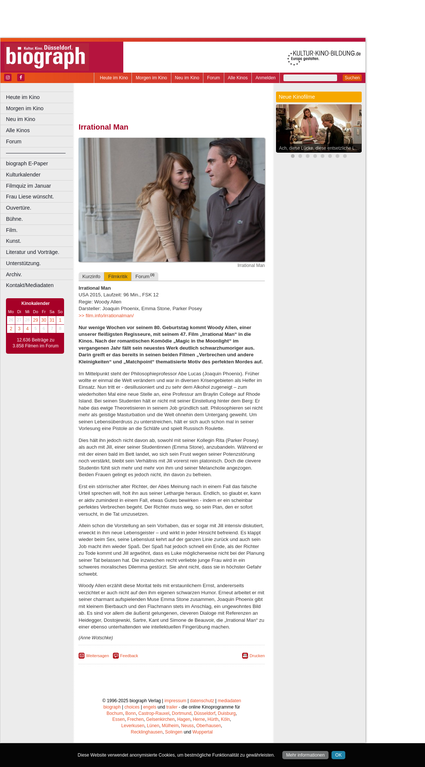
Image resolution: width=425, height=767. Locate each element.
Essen (118, 719)
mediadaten (229, 700)
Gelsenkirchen (160, 719)
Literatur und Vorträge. (32, 252)
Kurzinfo (91, 276)
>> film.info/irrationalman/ (106, 315)
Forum (213, 77)
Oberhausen (208, 725)
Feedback (129, 655)
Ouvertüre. (18, 208)
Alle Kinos (238, 77)
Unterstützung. (23, 263)
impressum (176, 700)
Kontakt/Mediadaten (30, 285)
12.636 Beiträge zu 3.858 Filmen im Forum (35, 343)
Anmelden (266, 77)
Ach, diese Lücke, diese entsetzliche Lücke (320, 148)
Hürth (212, 719)
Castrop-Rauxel (153, 713)
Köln (225, 719)
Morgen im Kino (151, 77)
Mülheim (170, 725)
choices (132, 707)
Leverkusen (133, 725)
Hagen (183, 719)
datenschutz (202, 700)
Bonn (131, 713)
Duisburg (227, 713)
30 (43, 320)
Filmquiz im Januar (28, 186)
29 (35, 320)
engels (149, 707)
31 (52, 320)
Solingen (174, 732)
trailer (171, 707)
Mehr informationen (305, 755)
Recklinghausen (146, 732)
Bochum (115, 713)
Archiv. (14, 274)
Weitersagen (97, 655)
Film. (12, 230)
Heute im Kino (114, 77)
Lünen (153, 725)
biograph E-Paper (27, 163)
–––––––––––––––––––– (36, 153)
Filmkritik (117, 276)
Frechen (135, 719)
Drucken (257, 655)
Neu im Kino (187, 77)
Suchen (352, 77)
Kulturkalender (23, 175)
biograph (112, 707)
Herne (199, 719)
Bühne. (14, 219)
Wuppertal (203, 732)
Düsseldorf (204, 713)
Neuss (187, 725)
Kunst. (13, 241)
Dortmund (181, 713)
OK (338, 755)
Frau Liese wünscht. (30, 197)
